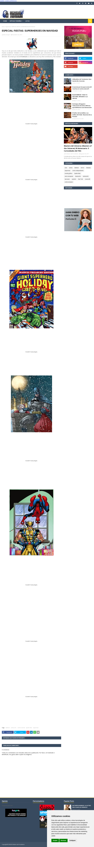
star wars (67, 179)
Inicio (3, 26)
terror (82, 167)
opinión (74, 179)
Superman (8, 26)
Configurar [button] (72, 840)
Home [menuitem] (5, 21)
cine (66, 167)
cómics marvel (21, 727)
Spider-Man (29, 727)
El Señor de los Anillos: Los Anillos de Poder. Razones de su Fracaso (82, 114)
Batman (8, 727)
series (70, 167)
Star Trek (80, 179)
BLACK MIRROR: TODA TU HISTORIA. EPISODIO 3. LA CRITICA (80, 96)
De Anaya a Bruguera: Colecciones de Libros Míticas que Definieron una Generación (82, 105)
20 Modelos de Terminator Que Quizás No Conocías (81, 80)
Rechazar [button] (63, 840)
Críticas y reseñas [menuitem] (15, 21)
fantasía (88, 167)
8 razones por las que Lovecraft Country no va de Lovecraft (82, 88)
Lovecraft (87, 179)
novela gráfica (68, 173)
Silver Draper (6, 35)
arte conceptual (69, 176)
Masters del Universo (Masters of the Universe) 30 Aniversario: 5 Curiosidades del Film (78, 148)
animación (85, 176)
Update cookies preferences (8, 1)
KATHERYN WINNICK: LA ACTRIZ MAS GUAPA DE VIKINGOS (81, 806)
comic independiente (77, 170)
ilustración (78, 176)
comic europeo (69, 182)
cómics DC (13, 727)
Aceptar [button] (55, 840)
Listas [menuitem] (27, 21)
